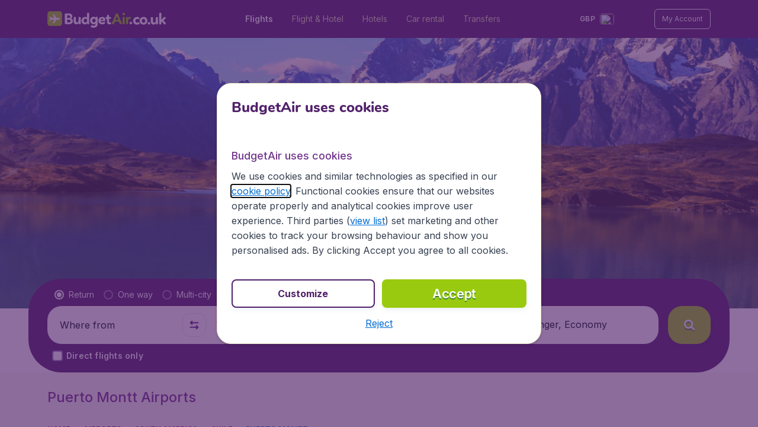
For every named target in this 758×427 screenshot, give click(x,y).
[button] (379, 323)
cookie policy (261, 191)
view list (367, 221)
